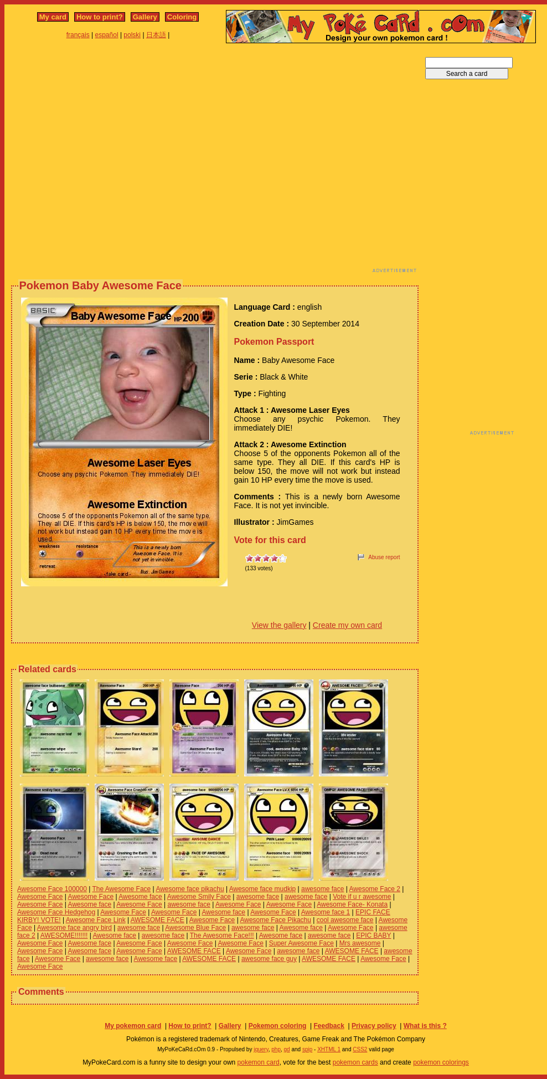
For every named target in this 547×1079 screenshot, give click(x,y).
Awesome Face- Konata (352, 904)
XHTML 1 (328, 1049)
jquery (261, 1049)
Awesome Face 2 (375, 889)
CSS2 (360, 1049)
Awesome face (140, 897)
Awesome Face (40, 897)
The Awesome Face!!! (222, 935)
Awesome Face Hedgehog (56, 912)
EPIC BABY (373, 935)
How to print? (99, 17)
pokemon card (259, 1062)
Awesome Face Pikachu (275, 920)
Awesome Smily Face (199, 897)
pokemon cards (355, 1062)
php (276, 1049)
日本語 (156, 35)
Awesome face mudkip (262, 889)
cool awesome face (345, 920)
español (106, 35)
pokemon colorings (441, 1062)
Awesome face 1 (325, 912)
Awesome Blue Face (195, 928)
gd (287, 1049)
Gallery (145, 17)
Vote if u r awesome (362, 897)
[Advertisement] (104, 161)
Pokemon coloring (278, 1026)
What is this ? (425, 1026)
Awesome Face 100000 (52, 889)
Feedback (328, 1026)
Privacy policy (374, 1026)
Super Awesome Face (301, 943)
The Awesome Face (121, 889)
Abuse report (384, 557)
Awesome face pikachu (190, 889)
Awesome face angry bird (74, 928)
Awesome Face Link (96, 920)
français (78, 35)
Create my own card (347, 625)
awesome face (322, 889)
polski (132, 35)
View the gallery (279, 625)
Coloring (182, 17)
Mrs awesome (360, 943)
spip (307, 1049)
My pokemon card (133, 1026)
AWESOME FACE (157, 920)
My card (52, 17)
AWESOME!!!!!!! (64, 935)
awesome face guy (269, 959)
